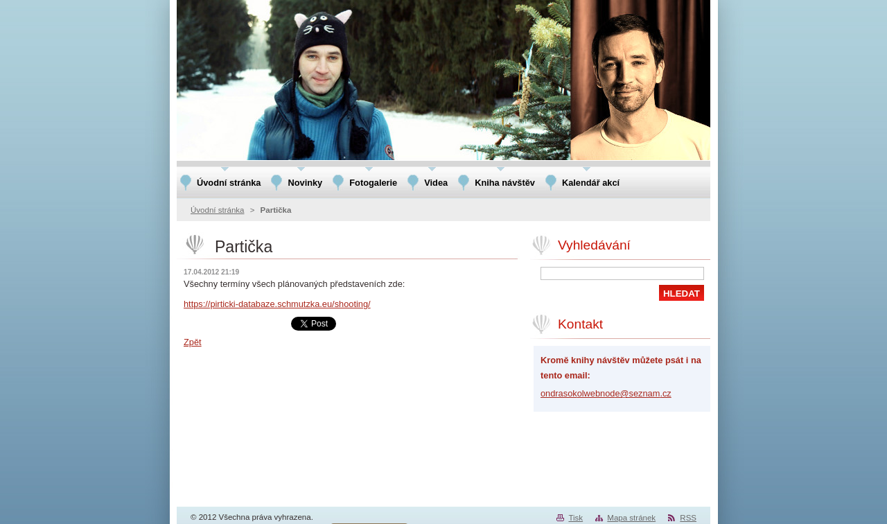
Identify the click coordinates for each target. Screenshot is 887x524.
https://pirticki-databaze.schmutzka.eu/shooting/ (277, 304)
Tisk (575, 518)
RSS (688, 518)
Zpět (193, 342)
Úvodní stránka (217, 210)
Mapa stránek (631, 518)
